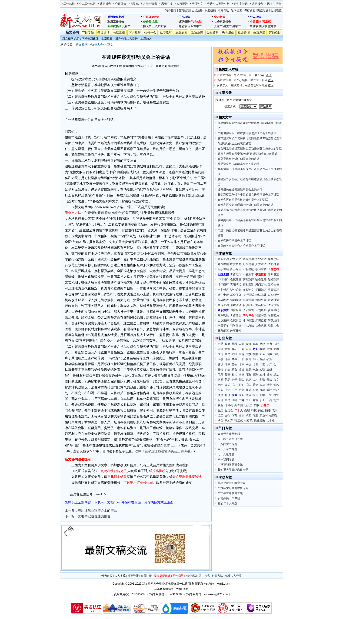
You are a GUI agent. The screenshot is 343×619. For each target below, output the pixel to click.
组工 (220, 415)
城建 (227, 354)
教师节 (272, 26)
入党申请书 (150, 3)
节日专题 (88, 32)
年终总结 (196, 21)
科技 (254, 410)
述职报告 (105, 3)
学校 (276, 390)
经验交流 (273, 315)
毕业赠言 (223, 289)
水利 (220, 400)
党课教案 (223, 264)
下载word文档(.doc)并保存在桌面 (117, 502)
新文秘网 (72, 32)
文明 (262, 369)
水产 (269, 364)
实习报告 (182, 3)
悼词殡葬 (223, 284)
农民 (275, 410)
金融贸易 (212, 32)
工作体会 (235, 315)
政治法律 (273, 284)
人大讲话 (260, 264)
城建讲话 (248, 300)
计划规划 (260, 310)
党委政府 (166, 32)
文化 (227, 415)
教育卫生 (228, 32)
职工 (262, 400)
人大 (241, 344)
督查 (227, 374)
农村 (262, 374)
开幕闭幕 (223, 330)
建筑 (220, 395)
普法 (269, 379)
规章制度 (223, 315)
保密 (276, 354)
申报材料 (223, 279)
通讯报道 (248, 320)
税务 (241, 395)
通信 (255, 384)
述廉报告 (235, 310)
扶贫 (220, 420)
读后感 (266, 21)
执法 (227, 369)
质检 (276, 349)
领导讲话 (103, 32)
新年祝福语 (114, 26)
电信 (248, 349)
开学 (262, 395)
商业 (261, 410)
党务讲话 (223, 259)
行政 (248, 374)
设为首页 (107, 575)
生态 (220, 410)
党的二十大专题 (227, 503)
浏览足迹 (262, 10)
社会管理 (244, 32)
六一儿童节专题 (227, 449)
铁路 (276, 384)
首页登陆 (184, 10)
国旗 (248, 354)
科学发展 (235, 325)
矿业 (269, 359)
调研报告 (257, 3)
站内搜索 (236, 10)
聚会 (248, 390)
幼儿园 (248, 405)
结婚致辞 (273, 279)
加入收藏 (120, 575)
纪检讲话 (248, 264)
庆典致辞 (248, 279)
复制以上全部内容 (78, 502)
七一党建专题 (226, 454)
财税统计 (273, 294)
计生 (227, 359)
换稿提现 (173, 66)
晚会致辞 (260, 279)
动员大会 (97, 44)
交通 (269, 349)
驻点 (220, 364)
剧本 (259, 21)
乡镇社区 (248, 305)
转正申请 (223, 294)
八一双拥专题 (226, 459)
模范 (220, 354)
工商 (269, 400)
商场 (248, 379)
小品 (252, 21)
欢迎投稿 (210, 10)
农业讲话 (260, 259)
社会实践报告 (222, 21)
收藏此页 (161, 66)
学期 (248, 415)
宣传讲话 (223, 305)
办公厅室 (235, 269)
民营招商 (235, 264)
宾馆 (255, 390)
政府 (227, 344)
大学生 (270, 420)
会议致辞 (235, 279)
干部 (241, 359)
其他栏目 (275, 32)
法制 (241, 415)
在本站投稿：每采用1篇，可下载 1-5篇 (244, 75)
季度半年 (223, 325)
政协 (248, 344)
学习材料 (260, 269)
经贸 (241, 369)
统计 (255, 395)
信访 (227, 390)
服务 (220, 390)
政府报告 (273, 305)
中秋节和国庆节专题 (230, 464)
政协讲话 (273, 264)
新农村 (264, 415)
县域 (234, 344)
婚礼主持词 (241, 3)
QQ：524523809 (134, 594)
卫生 (234, 390)
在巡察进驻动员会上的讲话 (234, 240)
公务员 (147, 21)
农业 (220, 405)
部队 (241, 379)
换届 (247, 410)
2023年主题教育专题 (230, 493)
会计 (276, 364)
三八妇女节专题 (227, 444)
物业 (255, 369)
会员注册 (197, 10)
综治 (276, 374)
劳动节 (183, 26)
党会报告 (260, 305)
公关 (227, 384)
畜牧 (234, 364)
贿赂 (268, 410)
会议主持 (223, 320)
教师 (262, 349)
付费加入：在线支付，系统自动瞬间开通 (245, 85)
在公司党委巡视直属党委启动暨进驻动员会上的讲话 (250, 148)
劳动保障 (235, 300)
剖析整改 (248, 269)
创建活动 (235, 305)
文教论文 (248, 289)
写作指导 (170, 10)
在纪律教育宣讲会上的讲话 (97, 510)
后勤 (241, 390)
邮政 (227, 395)
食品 (262, 359)
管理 (255, 374)
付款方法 (217, 575)
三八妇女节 (159, 26)
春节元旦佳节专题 (229, 434)
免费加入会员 (233, 575)
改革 (255, 344)
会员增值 (276, 10)
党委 (220, 344)
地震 (248, 395)
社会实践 (260, 325)
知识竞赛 (260, 320)
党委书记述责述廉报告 (94, 516)
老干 (234, 379)
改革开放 (235, 330)
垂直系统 (259, 32)
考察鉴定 (273, 274)
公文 (276, 379)
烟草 (241, 364)
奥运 (241, 354)
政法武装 (260, 294)
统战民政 (223, 300)
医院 (269, 390)
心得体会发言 (151, 17)
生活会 (229, 410)
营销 (227, 400)
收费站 (273, 415)
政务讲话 (235, 259)
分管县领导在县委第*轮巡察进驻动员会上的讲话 (248, 153)
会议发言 (235, 320)
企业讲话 (248, 259)
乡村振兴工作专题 (229, 498)
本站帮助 (223, 10)
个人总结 (255, 17)
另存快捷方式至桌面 (158, 502)
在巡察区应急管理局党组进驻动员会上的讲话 (245, 204)
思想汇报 (166, 3)
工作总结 (69, 3)
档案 (255, 354)
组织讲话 (223, 269)
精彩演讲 (248, 284)
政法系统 (197, 32)
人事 (220, 359)
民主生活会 (274, 3)
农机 (262, 384)
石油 (241, 384)
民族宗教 (260, 315)
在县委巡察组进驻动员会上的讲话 (239, 158)
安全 (262, 354)
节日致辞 (273, 289)
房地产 (229, 420)
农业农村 (181, 32)
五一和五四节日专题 (230, 439)
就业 (269, 384)
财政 (262, 344)
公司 (227, 349)
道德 (234, 400)
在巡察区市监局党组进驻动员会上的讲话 (243, 199)
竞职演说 (235, 284)
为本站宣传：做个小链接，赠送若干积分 (245, 80)
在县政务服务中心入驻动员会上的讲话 (241, 245)
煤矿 (234, 349)
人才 (255, 379)
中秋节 (254, 26)
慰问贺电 (260, 284)
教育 (248, 359)
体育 (234, 415)
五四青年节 (195, 26)
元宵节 (126, 26)
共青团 (238, 405)
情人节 (147, 26)
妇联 (257, 405)
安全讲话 (248, 294)
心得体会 (120, 3)
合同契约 (273, 310)
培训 (255, 364)
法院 (276, 344)
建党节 (227, 26)
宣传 (220, 369)
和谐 (262, 379)
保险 (269, 354)
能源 (248, 369)
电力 (269, 344)
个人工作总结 (87, 3)
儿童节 (218, 26)
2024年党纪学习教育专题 (233, 488)
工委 (262, 364)
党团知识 (260, 289)
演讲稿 (134, 3)
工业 (269, 395)
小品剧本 (248, 274)
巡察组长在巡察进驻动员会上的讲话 (240, 189)
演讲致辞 (135, 32)
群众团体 (235, 294)
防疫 (234, 354)
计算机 (229, 405)
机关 (269, 374)
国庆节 (263, 26)
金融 (262, 390)
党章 (155, 21)
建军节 (236, 26)
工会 (241, 349)
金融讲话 (273, 300)
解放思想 (273, 320)
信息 (220, 374)
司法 (276, 400)
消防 (248, 384)
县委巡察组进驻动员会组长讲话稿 (239, 164)
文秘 (220, 384)
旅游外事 (260, 300)
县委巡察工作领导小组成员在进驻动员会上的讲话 (248, 194)
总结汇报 (119, 32)
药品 (227, 379)
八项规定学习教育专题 (232, 483)
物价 (248, 364)
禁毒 (234, 359)
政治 (234, 374)
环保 (227, 364)
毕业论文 (197, 3)
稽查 (255, 415)
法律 (241, 374)
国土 (248, 400)
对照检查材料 (115, 17)
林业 (276, 395)
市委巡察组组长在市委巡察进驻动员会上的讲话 (247, 133)
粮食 (234, 369)
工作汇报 (235, 274)
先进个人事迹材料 (218, 3)
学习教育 (219, 17)
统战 (269, 369)
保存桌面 (249, 10)
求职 (234, 384)
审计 (220, 349)
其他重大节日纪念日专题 (233, 469)
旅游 (220, 379)
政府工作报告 (115, 21)
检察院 (248, 420)
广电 (241, 400)
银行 (255, 359)
